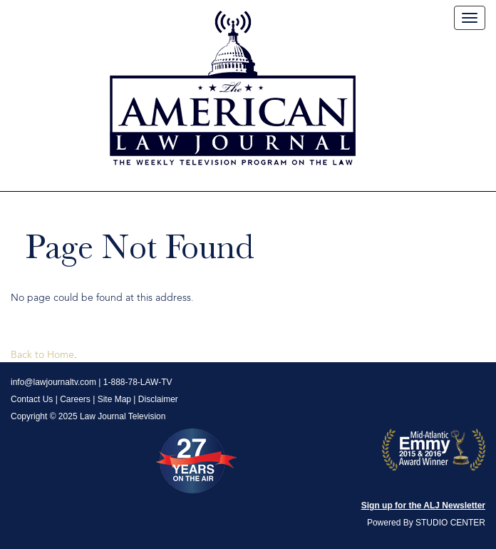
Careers (75, 399)
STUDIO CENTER (450, 523)
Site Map (114, 399)
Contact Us (32, 399)
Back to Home (42, 355)
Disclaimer (158, 399)
